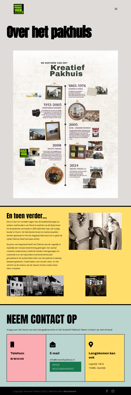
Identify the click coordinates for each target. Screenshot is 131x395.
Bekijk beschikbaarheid (63, 366)
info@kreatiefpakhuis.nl (62, 359)
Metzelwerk (69, 391)
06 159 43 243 (17, 358)
